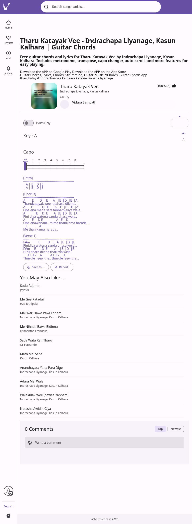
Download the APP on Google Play (46, 72)
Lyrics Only (43, 123)
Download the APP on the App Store (99, 72)
